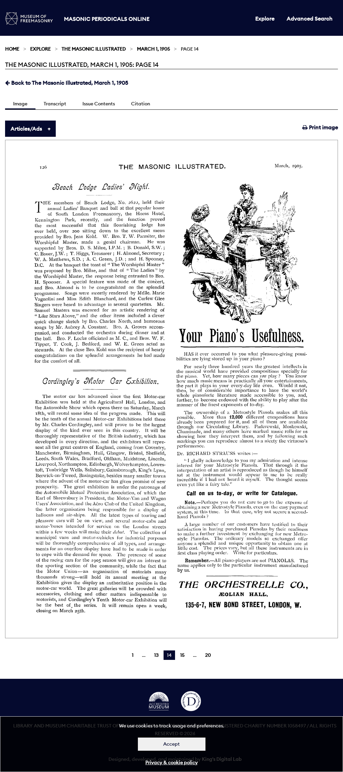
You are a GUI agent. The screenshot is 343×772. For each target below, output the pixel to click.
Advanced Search (310, 18)
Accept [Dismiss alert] (171, 744)
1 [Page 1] (132, 655)
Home (12, 49)
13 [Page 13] (156, 655)
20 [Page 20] (208, 655)
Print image (320, 127)
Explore (264, 18)
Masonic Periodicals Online (106, 19)
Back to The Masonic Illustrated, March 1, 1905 (66, 82)
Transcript (55, 104)
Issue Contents (98, 104)
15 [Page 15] (182, 655)
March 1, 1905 (153, 49)
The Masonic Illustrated (94, 49)
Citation (140, 104)
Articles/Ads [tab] (26, 128)
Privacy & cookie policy (171, 763)
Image (20, 104)
